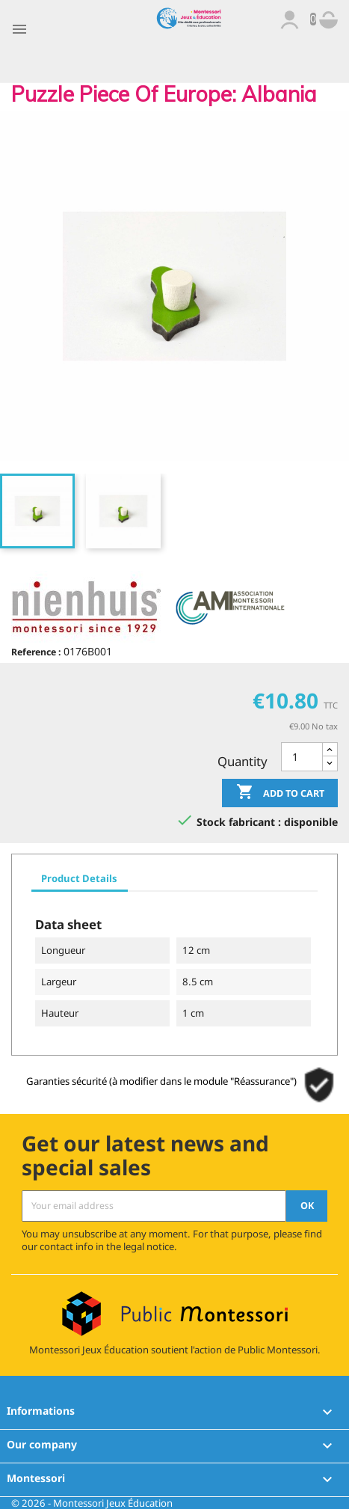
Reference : (36, 652)
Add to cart (280, 793)
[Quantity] (302, 756)
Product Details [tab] (79, 878)
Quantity (242, 761)
